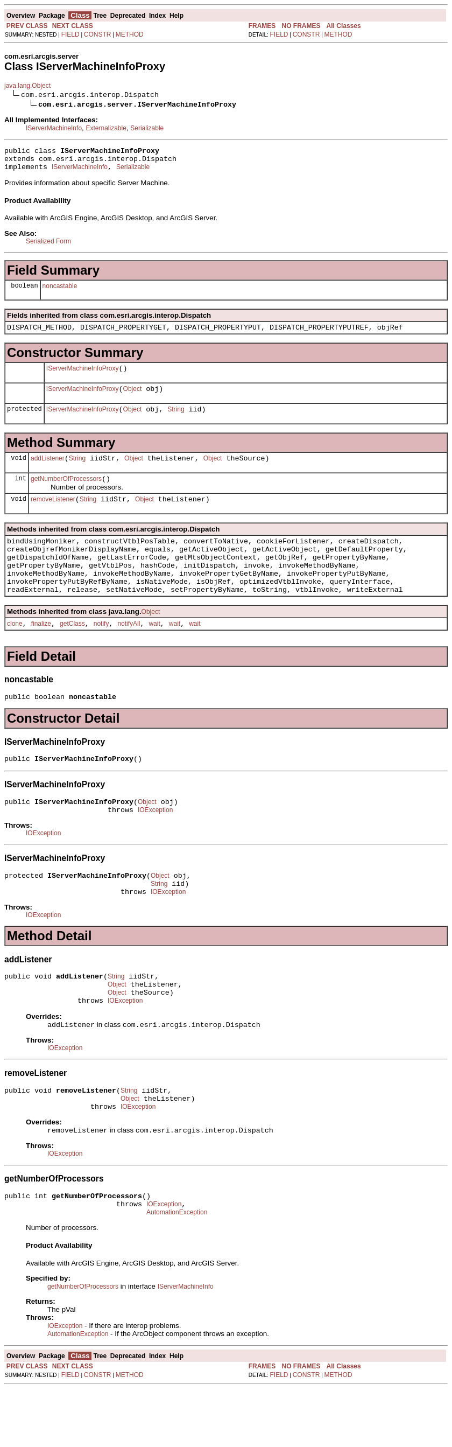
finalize (41, 652)
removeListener (53, 515)
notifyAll (128, 652)
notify (101, 652)
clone (15, 652)
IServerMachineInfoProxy (82, 376)
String (175, 420)
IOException (155, 845)
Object (132, 398)
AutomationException (176, 1271)
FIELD (70, 34)
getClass (72, 652)
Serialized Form (48, 246)
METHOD (130, 34)
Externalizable (106, 128)
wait (154, 652)
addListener (48, 471)
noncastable (60, 291)
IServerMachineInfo (54, 128)
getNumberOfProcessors (66, 493)
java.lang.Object (27, 85)
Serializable (147, 128)
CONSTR (97, 34)
